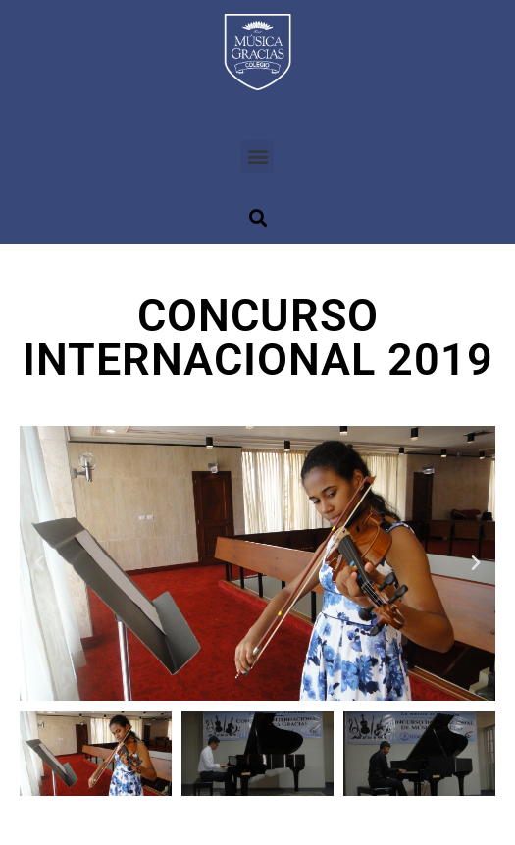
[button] (257, 156)
